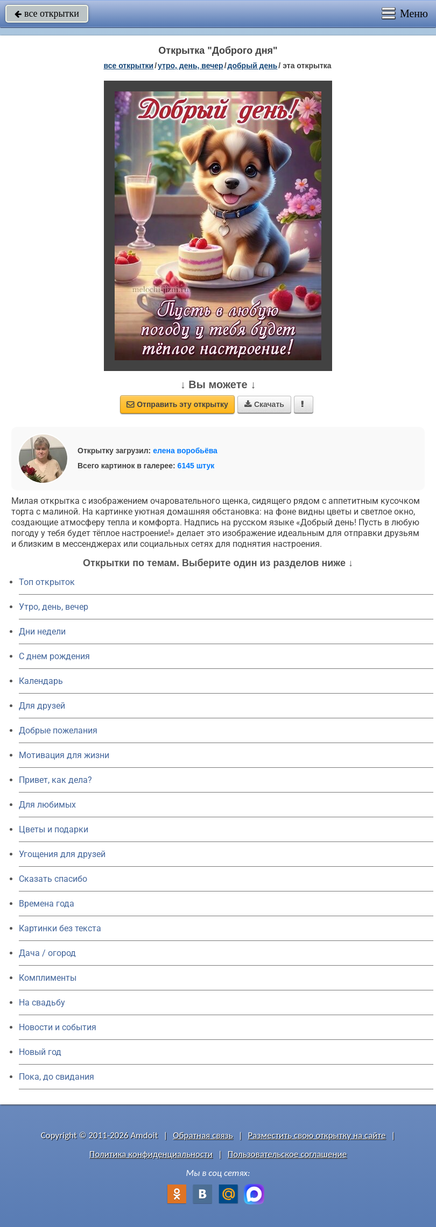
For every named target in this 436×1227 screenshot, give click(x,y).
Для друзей (42, 706)
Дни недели (42, 631)
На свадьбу (42, 1002)
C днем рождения (54, 656)
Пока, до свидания (56, 1077)
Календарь (41, 681)
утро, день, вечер (190, 65)
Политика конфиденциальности (151, 1154)
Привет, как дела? (55, 780)
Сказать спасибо (53, 879)
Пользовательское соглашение (287, 1154)
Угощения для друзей (62, 854)
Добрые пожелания (58, 730)
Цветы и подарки (53, 829)
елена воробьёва (185, 450)
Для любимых (47, 805)
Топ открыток (47, 582)
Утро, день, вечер (53, 607)
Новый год (40, 1052)
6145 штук (196, 465)
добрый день (253, 65)
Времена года (46, 903)
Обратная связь (203, 1135)
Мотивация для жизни (64, 755)
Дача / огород (47, 953)
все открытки (47, 13)
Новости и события (57, 1027)
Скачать (264, 404)
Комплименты (47, 978)
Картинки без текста (60, 928)
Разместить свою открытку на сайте (317, 1135)
